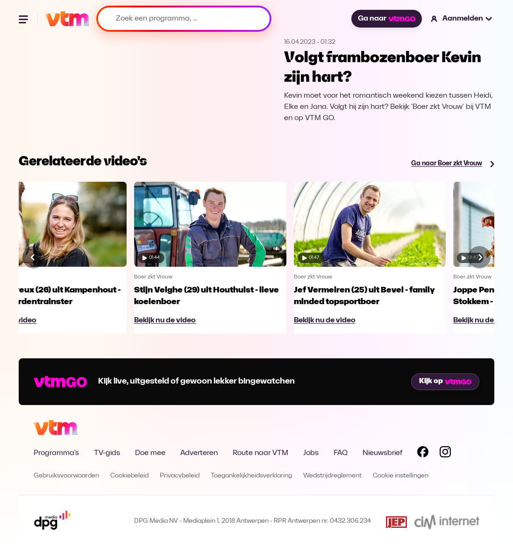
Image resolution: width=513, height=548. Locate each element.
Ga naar (386, 18)
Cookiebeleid (129, 475)
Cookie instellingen (400, 475)
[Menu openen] (24, 18)
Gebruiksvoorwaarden (66, 475)
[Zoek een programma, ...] (184, 18)
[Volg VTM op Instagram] (445, 453)
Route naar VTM (260, 453)
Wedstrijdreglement (332, 475)
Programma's (56, 453)
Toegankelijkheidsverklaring (251, 475)
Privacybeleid (180, 475)
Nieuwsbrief (382, 453)
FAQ (341, 453)
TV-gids (107, 453)
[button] (461, 18)
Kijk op (445, 381)
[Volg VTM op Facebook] (422, 453)
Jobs (311, 453)
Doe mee (150, 453)
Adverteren (199, 453)
